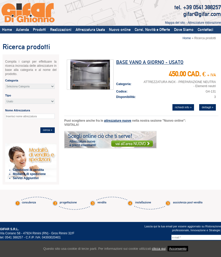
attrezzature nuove (117, 120)
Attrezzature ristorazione (204, 22)
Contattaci (205, 29)
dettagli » (207, 107)
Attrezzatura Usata (90, 29)
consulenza (29, 202)
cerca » (47, 129)
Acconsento (178, 249)
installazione (143, 202)
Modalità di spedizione (29, 174)
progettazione (68, 202)
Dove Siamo (184, 29)
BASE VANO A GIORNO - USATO (149, 62)
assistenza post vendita (187, 202)
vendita (101, 202)
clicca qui (158, 249)
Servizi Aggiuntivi (26, 178)
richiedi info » (183, 107)
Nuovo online (120, 29)
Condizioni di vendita (28, 170)
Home (7, 29)
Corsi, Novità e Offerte (152, 29)
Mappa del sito (175, 22)
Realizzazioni (60, 29)
